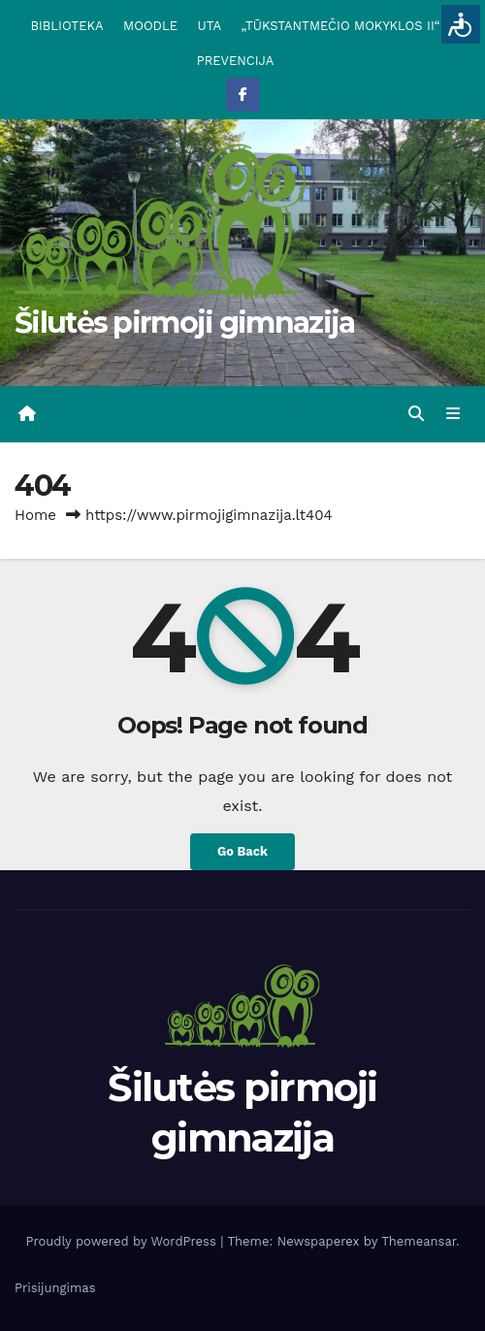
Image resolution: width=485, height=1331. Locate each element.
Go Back (242, 851)
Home (35, 515)
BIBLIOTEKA (66, 25)
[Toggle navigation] (453, 414)
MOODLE (150, 25)
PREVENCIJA (236, 60)
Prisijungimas (55, 1288)
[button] (416, 414)
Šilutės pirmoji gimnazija (185, 323)
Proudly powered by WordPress (122, 1241)
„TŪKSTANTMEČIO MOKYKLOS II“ (340, 25)
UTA (209, 25)
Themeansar (418, 1241)
